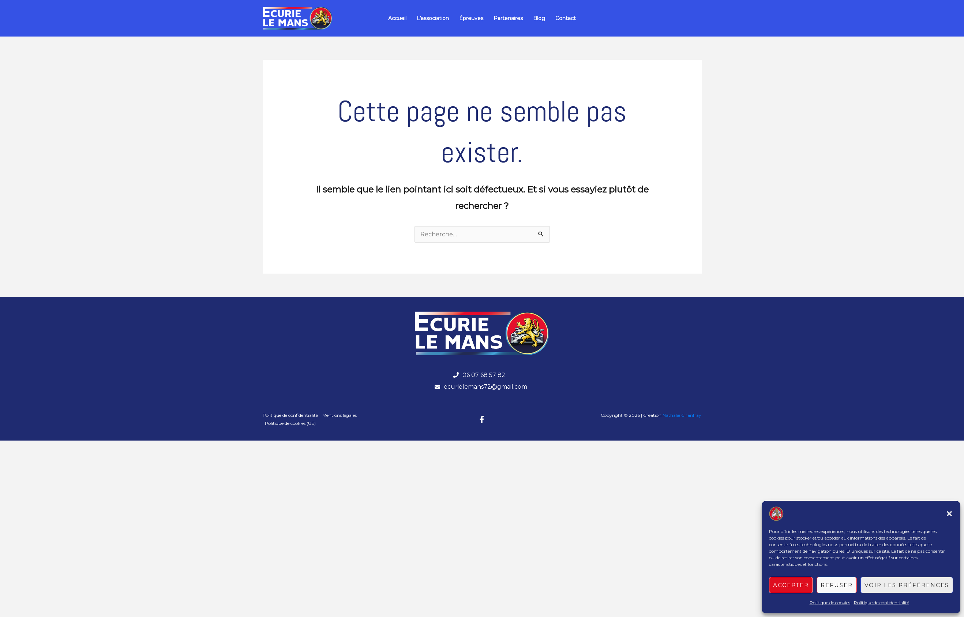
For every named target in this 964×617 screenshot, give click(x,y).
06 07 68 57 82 (483, 375)
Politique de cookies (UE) (290, 423)
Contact (565, 18)
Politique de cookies (830, 602)
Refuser (837, 585)
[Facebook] (482, 419)
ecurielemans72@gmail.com (485, 386)
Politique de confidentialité (881, 602)
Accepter (791, 585)
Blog (539, 18)
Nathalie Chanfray (682, 415)
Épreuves (471, 18)
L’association (433, 18)
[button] (949, 513)
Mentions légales (339, 415)
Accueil (397, 18)
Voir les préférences (906, 585)
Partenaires (508, 18)
